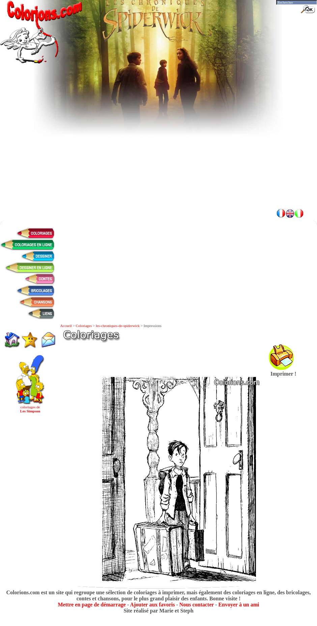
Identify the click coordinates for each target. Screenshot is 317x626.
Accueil (66, 326)
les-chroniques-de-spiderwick (118, 326)
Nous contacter (196, 604)
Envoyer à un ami (238, 604)
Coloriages (84, 326)
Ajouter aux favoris (152, 604)
